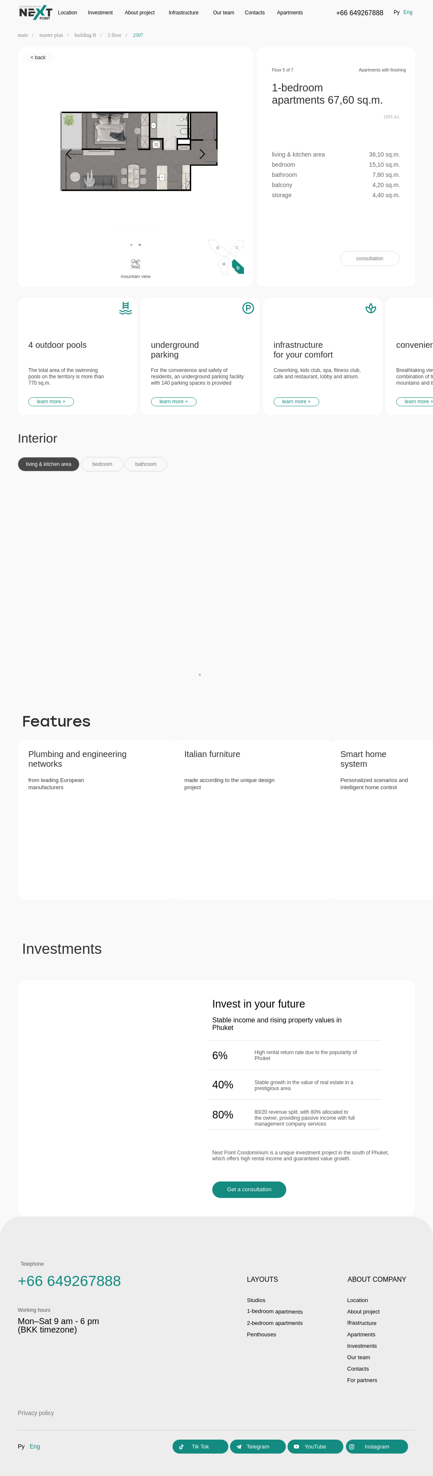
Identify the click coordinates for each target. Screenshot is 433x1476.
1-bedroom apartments (277, 1311)
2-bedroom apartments (277, 1323)
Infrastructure (184, 13)
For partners (363, 1380)
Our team (223, 13)
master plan (51, 35)
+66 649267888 (360, 13)
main (23, 35)
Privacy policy (36, 1413)
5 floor (114, 35)
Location (67, 13)
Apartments (290, 13)
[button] (370, 258)
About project (364, 1311)
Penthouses (262, 1334)
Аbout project (140, 13)
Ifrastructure (363, 1322)
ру (397, 12)
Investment (100, 13)
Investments (363, 1346)
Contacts (255, 13)
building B (85, 35)
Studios (257, 1300)
